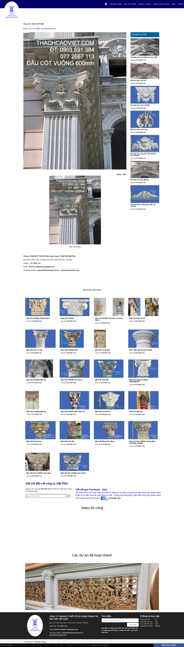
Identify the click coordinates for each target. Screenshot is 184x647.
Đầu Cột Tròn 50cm (33, 441)
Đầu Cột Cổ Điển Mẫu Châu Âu (73, 411)
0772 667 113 (141, 60)
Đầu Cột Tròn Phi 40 (137, 318)
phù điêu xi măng (108, 628)
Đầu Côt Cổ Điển (67, 318)
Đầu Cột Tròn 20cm (102, 411)
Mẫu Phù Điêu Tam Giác (139, 129)
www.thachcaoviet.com (70, 270)
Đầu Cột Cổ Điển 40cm (69, 350)
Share (119, 174)
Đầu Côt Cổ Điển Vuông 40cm (38, 318)
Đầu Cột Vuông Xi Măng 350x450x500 (138, 381)
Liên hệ (180, 4)
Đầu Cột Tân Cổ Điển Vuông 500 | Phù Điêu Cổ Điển (142, 442)
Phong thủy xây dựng (161, 4)
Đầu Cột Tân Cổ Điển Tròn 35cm (73, 473)
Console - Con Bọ (144, 4)
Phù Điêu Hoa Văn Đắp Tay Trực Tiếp (143, 57)
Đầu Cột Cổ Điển (130, 4)
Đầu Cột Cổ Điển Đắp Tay (36, 380)
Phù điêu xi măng (116, 4)
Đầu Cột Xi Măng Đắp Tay (36, 411)
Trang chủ (27, 24)
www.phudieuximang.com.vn (48, 270)
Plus (124, 174)
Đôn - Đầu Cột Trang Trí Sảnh (140, 350)
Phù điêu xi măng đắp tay (139, 180)
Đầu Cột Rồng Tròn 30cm (105, 441)
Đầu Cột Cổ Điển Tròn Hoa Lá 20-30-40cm (109, 319)
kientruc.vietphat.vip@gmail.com (42, 267)
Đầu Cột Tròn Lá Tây (34, 350)
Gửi (68, 496)
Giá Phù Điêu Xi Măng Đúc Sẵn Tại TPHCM (142, 205)
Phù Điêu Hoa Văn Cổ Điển (140, 105)
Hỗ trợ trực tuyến (169, 645)
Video (174, 4)
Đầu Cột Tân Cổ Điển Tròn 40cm (38, 473)
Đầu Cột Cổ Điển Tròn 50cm (71, 380)
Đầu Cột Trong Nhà (102, 350)
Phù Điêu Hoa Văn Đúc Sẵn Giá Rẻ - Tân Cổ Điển (143, 154)
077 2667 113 (35, 263)
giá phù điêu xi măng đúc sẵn (119, 630)
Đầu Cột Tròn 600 (102, 380)
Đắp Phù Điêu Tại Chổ (138, 80)
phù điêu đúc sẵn (121, 628)
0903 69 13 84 (96, 645)
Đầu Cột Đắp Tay (135, 411)
